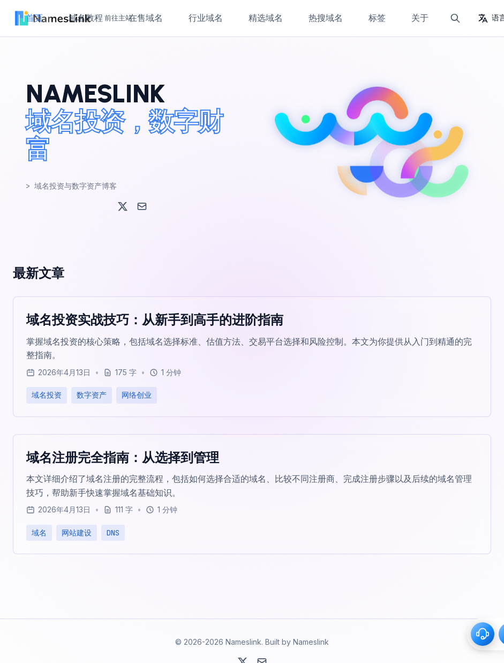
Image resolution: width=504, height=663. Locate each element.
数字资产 (92, 395)
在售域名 (146, 17)
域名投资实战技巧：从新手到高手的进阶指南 (154, 319)
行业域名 (206, 17)
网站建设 (77, 533)
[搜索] (455, 18)
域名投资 (47, 395)
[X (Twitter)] (122, 206)
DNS (113, 533)
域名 (39, 533)
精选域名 (266, 17)
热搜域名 (326, 17)
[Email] (142, 206)
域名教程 (86, 17)
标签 (377, 17)
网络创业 (137, 395)
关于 (419, 17)
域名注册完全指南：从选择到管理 (122, 457)
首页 (34, 17)
